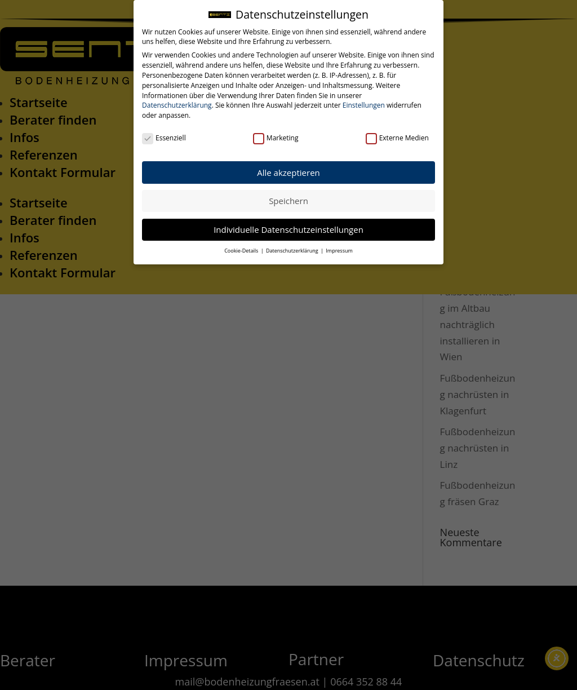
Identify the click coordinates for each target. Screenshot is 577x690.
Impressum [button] (339, 249)
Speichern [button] (288, 199)
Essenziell (164, 137)
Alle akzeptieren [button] (288, 171)
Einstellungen (364, 104)
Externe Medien (397, 137)
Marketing (276, 137)
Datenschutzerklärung (177, 104)
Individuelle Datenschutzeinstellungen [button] (288, 228)
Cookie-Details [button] (241, 249)
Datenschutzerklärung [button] (292, 249)
